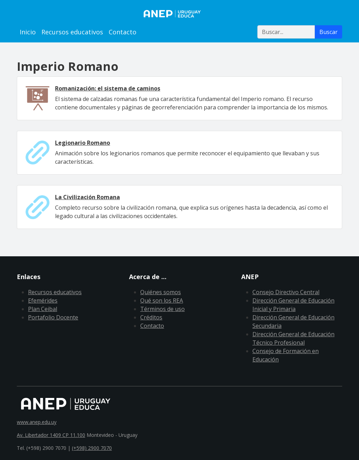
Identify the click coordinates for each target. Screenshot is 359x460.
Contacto (122, 32)
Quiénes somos (160, 292)
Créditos (151, 317)
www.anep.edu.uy (36, 422)
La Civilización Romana (87, 197)
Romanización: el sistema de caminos (107, 88)
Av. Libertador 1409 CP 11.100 (51, 435)
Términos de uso (162, 309)
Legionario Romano (82, 143)
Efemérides (42, 300)
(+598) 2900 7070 (92, 448)
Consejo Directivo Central (285, 292)
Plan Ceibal (42, 309)
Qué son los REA (161, 300)
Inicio (28, 32)
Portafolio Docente (53, 317)
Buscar (328, 32)
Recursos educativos (72, 32)
